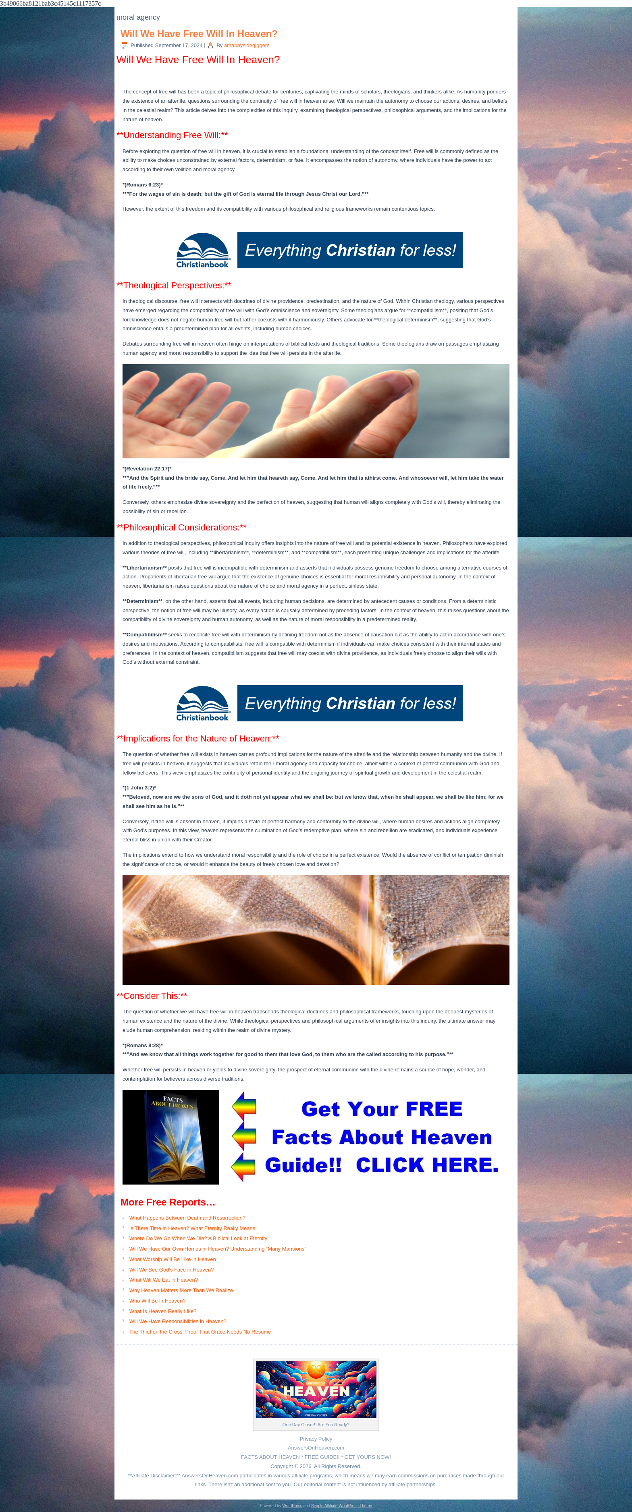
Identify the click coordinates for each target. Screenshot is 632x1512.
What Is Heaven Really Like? (163, 1311)
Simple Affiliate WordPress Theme (341, 1506)
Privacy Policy (316, 1439)
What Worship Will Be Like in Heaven (172, 1259)
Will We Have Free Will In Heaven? (199, 33)
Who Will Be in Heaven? (157, 1301)
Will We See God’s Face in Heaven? (171, 1270)
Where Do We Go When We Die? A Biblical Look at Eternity (198, 1238)
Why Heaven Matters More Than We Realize (181, 1290)
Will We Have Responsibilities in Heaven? (178, 1321)
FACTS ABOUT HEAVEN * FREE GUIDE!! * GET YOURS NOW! (316, 1457)
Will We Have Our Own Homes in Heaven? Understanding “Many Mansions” (217, 1249)
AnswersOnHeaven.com (316, 1448)
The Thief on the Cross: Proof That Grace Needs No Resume (200, 1332)
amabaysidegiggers (247, 45)
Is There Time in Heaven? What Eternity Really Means (192, 1228)
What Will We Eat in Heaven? (163, 1280)
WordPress (292, 1506)
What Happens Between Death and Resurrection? (187, 1218)
